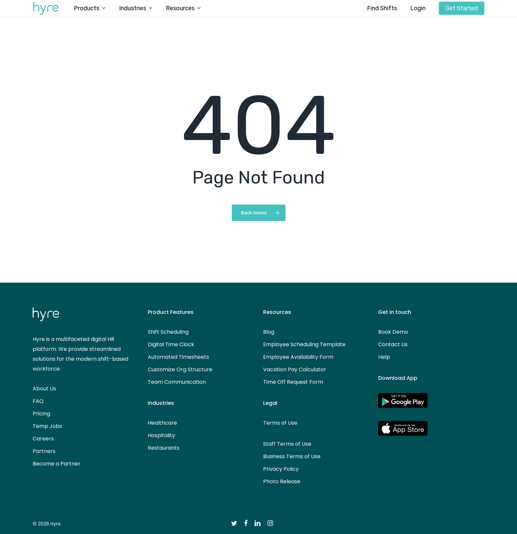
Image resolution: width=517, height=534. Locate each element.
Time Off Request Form (293, 382)
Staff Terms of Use (287, 444)
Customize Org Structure (180, 369)
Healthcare (162, 423)
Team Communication (177, 382)
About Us (44, 388)
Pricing (41, 413)
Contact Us (393, 344)
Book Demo (393, 332)
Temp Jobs (47, 426)
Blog (268, 332)
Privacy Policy (281, 469)
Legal (270, 403)
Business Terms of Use (291, 456)
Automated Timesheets (178, 357)
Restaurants (163, 448)
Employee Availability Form (298, 357)
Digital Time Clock (171, 344)
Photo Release (281, 481)
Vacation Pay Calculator (294, 369)
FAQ (38, 401)
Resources (277, 312)
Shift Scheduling (168, 332)
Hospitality (161, 435)
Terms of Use (280, 423)
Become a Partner (56, 463)
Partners (44, 451)
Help (384, 357)
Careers (43, 438)
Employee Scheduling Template (304, 344)
